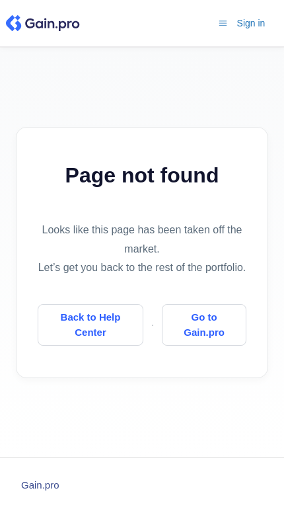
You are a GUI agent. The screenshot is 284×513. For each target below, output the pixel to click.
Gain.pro (40, 485)
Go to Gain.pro (204, 324)
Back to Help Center (91, 324)
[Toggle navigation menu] (223, 22)
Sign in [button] (251, 23)
